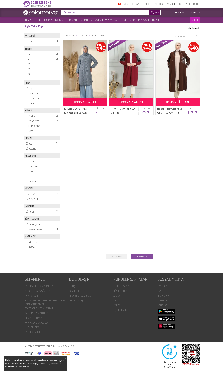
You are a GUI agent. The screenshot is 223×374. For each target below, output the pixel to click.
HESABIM (179, 12)
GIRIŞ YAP (136, 4)
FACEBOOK (163, 286)
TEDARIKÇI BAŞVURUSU (80, 295)
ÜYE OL (147, 4)
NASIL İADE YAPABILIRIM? (37, 313)
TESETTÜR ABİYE (121, 286)
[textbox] (99, 12)
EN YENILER (30, 20)
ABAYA (116, 295)
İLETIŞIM (73, 286)
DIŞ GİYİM (73, 20)
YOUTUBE (162, 305)
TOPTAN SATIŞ (76, 300)
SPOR (124, 20)
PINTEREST (163, 300)
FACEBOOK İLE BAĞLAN (163, 4)
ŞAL (115, 300)
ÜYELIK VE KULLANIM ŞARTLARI (40, 286)
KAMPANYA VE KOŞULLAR (37, 322)
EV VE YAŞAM (143, 20)
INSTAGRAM (163, 295)
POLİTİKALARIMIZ (33, 332)
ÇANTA (116, 305)
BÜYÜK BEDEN (86, 20)
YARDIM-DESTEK (191, 4)
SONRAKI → (142, 256)
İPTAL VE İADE (31, 295)
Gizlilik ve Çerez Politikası (51, 364)
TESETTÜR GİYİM (45, 20)
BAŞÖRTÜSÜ (60, 20)
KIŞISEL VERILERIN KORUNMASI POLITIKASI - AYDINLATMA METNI (46, 302)
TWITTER (162, 290)
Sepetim (195, 12)
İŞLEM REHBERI (32, 327)
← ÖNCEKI (117, 256)
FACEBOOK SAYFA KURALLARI (39, 308)
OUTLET (195, 20)
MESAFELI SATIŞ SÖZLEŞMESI (39, 290)
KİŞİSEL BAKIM (120, 310)
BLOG (178, 4)
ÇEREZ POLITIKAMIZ (34, 317)
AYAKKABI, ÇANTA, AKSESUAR (106, 20)
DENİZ (132, 20)
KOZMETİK (156, 20)
